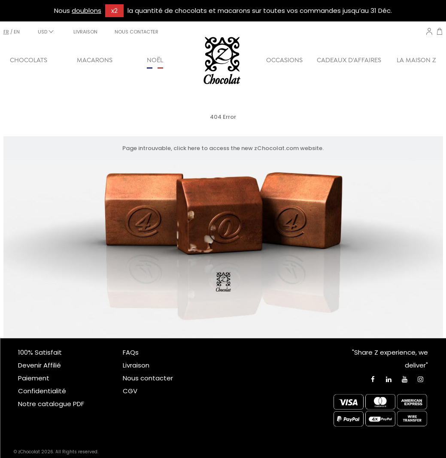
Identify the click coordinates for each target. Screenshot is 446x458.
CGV (130, 390)
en (17, 31)
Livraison (136, 365)
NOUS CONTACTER (136, 31)
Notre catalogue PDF (51, 403)
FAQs (131, 352)
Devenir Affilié (39, 365)
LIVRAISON (85, 31)
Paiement (33, 378)
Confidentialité (42, 390)
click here (186, 148)
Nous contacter (148, 378)
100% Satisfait (40, 352)
